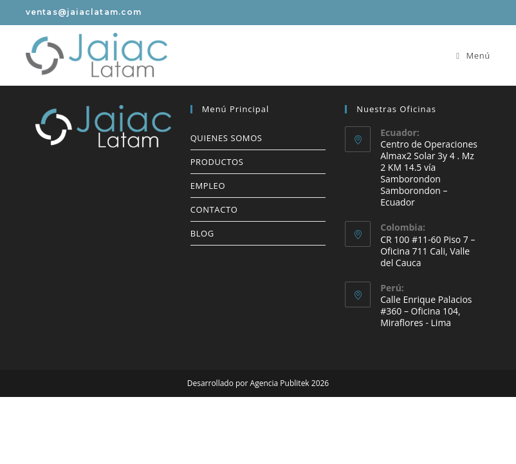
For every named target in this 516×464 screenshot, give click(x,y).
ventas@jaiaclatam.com (84, 12)
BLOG (202, 233)
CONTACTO (214, 209)
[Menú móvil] (473, 55)
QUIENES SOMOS (226, 138)
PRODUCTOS (217, 162)
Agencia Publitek (279, 383)
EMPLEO (207, 185)
